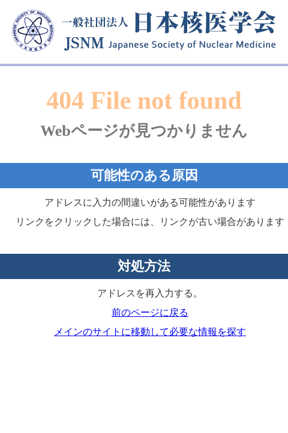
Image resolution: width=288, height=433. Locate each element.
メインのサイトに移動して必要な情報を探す (150, 332)
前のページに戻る (150, 312)
